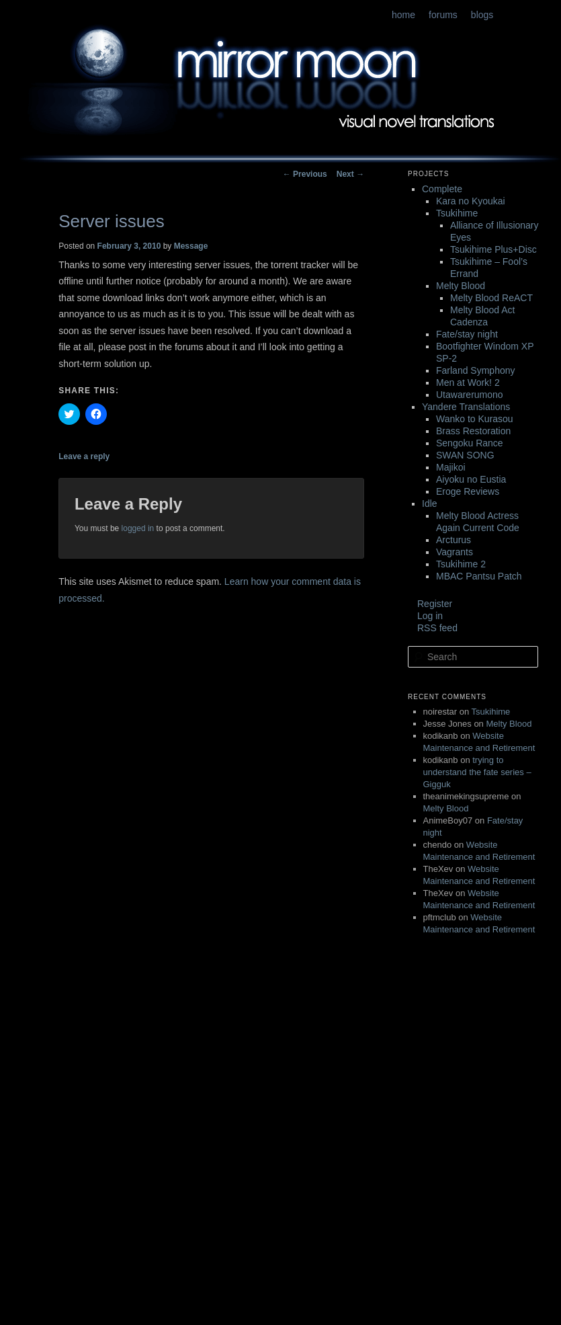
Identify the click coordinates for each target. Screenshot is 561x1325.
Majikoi (451, 467)
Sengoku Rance (469, 443)
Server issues (111, 221)
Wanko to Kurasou (474, 418)
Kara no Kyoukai (470, 201)
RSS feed (437, 628)
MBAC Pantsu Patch (479, 576)
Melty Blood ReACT (491, 297)
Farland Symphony (475, 370)
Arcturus (453, 539)
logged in (138, 528)
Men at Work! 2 (468, 382)
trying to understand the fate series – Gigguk (477, 772)
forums (443, 14)
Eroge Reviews (467, 491)
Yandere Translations (466, 406)
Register (434, 603)
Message (191, 246)
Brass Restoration (473, 431)
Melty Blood (460, 285)
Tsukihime (457, 213)
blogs (482, 14)
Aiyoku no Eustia (471, 479)
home (403, 14)
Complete (442, 189)
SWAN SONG (465, 455)
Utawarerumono (469, 394)
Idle (429, 503)
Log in (430, 615)
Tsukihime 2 (461, 564)
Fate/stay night (467, 334)
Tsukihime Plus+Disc (493, 249)
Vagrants (454, 552)
